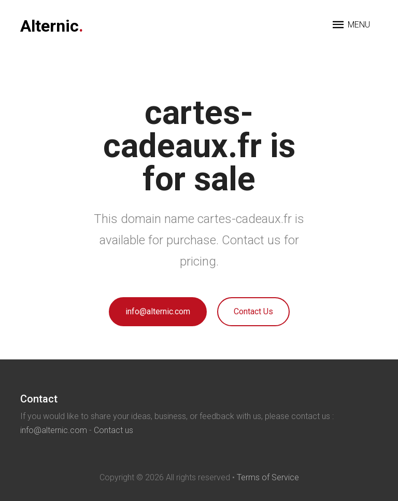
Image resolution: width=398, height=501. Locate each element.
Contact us (113, 430)
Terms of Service (268, 477)
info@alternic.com (157, 311)
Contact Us (253, 311)
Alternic (51, 26)
